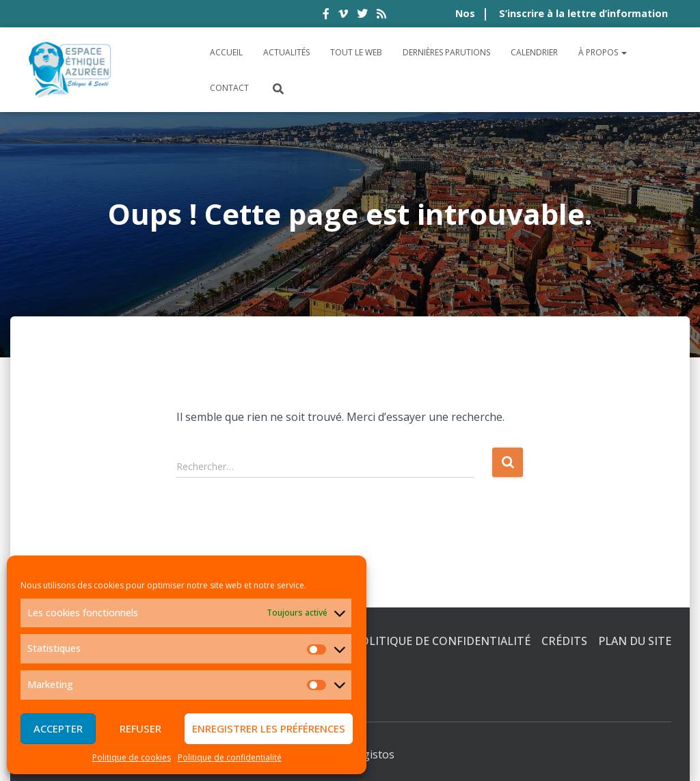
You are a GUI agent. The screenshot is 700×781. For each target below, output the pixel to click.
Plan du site (634, 640)
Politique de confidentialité (230, 757)
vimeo (343, 15)
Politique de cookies (131, 757)
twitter (362, 15)
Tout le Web (356, 52)
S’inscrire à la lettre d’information (583, 13)
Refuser (140, 728)
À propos (602, 52)
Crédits (564, 640)
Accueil (226, 52)
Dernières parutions (446, 52)
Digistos (373, 754)
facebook (326, 15)
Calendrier (534, 52)
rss (381, 15)
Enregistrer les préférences (268, 728)
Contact (229, 88)
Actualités (286, 52)
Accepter (58, 728)
